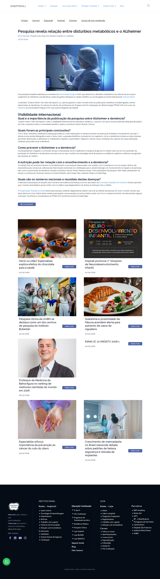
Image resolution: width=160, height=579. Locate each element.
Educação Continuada (90, 6)
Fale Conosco (77, 550)
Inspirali (42, 6)
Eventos (73, 20)
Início (19, 36)
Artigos (24, 20)
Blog (122, 6)
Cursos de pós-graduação (93, 20)
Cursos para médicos (69, 6)
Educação (48, 20)
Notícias (61, 20)
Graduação (54, 6)
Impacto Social (109, 6)
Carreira (36, 20)
